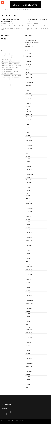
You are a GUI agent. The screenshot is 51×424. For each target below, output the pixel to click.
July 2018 (28, 219)
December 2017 (29, 237)
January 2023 (29, 95)
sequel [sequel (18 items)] (7, 79)
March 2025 (28, 61)
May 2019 (28, 193)
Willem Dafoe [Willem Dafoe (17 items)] (18, 85)
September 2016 (29, 277)
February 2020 (29, 169)
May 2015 (28, 319)
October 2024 (29, 64)
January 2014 (29, 361)
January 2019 (29, 203)
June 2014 (28, 348)
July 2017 (28, 250)
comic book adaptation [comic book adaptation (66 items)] (15, 59)
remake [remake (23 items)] (8, 77)
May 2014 (28, 350)
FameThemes (47, 422)
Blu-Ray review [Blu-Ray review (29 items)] (5, 57)
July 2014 (28, 345)
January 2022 (29, 114)
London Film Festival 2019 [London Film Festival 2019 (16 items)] (7, 69)
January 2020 (29, 172)
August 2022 (28, 103)
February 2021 (29, 140)
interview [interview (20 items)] (12, 67)
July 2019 (28, 187)
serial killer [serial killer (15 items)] (12, 79)
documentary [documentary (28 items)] (9, 63)
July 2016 (28, 282)
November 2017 (29, 240)
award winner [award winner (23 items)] (13, 53)
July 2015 (28, 313)
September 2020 (29, 151)
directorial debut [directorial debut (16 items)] (15, 61)
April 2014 (28, 353)
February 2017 (29, 263)
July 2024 (28, 72)
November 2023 (29, 77)
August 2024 (28, 69)
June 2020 (28, 158)
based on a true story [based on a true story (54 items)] (6, 55)
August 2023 (28, 85)
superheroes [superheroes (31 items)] (10, 81)
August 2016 (28, 279)
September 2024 (29, 66)
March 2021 (28, 137)
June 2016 (28, 285)
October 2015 (29, 306)
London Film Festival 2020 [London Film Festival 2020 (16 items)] (7, 71)
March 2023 (28, 93)
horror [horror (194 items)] (7, 67)
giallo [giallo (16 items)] (3, 67)
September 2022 (29, 101)
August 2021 (28, 124)
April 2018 (28, 227)
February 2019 (29, 200)
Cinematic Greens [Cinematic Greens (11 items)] (6, 411)
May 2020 (28, 161)
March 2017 (28, 261)
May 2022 (28, 109)
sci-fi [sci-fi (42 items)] (3, 79)
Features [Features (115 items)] (13, 411)
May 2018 (28, 224)
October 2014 (29, 337)
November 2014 (29, 334)
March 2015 (28, 324)
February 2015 (29, 327)
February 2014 (29, 358)
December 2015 (29, 300)
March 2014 (28, 355)
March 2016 (28, 292)
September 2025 (29, 56)
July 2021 (28, 127)
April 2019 (28, 195)
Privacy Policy (15, 420)
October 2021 (29, 119)
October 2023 (29, 80)
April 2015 (28, 321)
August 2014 (28, 342)
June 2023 (28, 90)
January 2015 (29, 329)
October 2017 (29, 243)
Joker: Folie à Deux (29, 46)
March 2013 (28, 387)
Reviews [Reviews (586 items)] (9, 413)
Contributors (3, 23)
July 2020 (28, 156)
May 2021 (28, 132)
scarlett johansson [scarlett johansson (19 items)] (15, 77)
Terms (21, 420)
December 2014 (29, 332)
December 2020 (29, 143)
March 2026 (28, 53)
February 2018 (29, 232)
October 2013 (29, 369)
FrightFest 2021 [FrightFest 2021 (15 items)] (18, 65)
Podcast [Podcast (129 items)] (4, 413)
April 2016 (28, 290)
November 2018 (29, 208)
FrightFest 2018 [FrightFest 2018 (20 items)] (10, 65)
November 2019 (29, 177)
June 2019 (28, 190)
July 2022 (28, 106)
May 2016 (28, 287)
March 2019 (28, 198)
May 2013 (28, 382)
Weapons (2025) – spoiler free (32, 42)
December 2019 (29, 174)
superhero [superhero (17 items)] (4, 81)
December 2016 (29, 269)
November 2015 (29, 303)
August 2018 (28, 216)
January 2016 (29, 298)
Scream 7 (27, 38)
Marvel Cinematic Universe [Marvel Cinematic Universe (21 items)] (7, 75)
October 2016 (29, 274)
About (2, 420)
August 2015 (28, 311)
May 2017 (28, 256)
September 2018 (29, 214)
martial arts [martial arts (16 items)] (16, 71)
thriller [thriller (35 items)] (13, 85)
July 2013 (28, 376)
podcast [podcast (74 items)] (3, 77)
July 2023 (28, 88)
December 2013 (29, 363)
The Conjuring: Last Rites (30, 40)
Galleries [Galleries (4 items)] (18, 411)
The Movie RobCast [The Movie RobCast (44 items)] (6, 85)
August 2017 (28, 248)
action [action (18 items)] (3, 53)
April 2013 (28, 384)
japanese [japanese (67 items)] (18, 67)
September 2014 (29, 340)
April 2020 (28, 164)
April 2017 (28, 258)
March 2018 (28, 229)
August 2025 (28, 59)
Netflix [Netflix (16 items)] (19, 75)
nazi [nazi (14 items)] (15, 75)
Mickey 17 (27, 44)
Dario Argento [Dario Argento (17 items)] (5, 61)
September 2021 (29, 122)
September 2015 (29, 308)
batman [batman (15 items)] (14, 55)
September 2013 (29, 371)
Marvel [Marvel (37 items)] (11, 73)
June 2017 (28, 253)
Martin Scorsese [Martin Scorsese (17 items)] (5, 73)
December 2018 (29, 206)
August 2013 (28, 374)
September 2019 (29, 182)
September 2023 (29, 82)
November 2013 (29, 366)
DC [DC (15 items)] (9, 61)
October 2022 (29, 98)
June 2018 (28, 221)
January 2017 (29, 266)
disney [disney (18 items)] (3, 63)
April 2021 (28, 135)
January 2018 (29, 235)
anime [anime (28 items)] (7, 53)
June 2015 (28, 316)
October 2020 (29, 148)
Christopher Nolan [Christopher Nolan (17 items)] (5, 59)
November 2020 (29, 145)
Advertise (8, 420)
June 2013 (28, 379)
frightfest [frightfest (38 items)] (4, 65)
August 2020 (28, 153)
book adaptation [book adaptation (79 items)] (13, 57)
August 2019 (28, 185)
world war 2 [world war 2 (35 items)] (4, 86)
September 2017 (29, 245)
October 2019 (29, 179)
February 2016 (29, 295)
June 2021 (28, 130)
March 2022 (28, 111)
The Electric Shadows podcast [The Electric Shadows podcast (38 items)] (8, 83)
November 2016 (29, 271)
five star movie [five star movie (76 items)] (17, 63)
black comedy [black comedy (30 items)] (20, 55)
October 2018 (29, 211)
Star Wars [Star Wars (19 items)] (18, 79)
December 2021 (29, 116)
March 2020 (28, 166)
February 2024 (29, 74)
